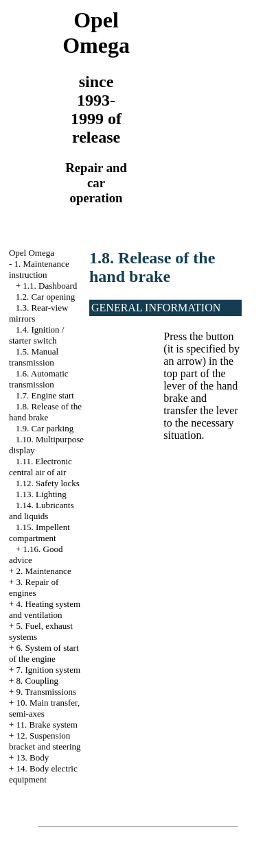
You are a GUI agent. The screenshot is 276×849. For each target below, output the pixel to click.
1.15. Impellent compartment (39, 532)
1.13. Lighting (41, 494)
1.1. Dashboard (50, 285)
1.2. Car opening (46, 296)
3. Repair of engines (33, 587)
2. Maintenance (43, 571)
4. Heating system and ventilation (44, 609)
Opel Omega (31, 253)
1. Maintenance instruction (39, 269)
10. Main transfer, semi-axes (44, 708)
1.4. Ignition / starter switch (37, 335)
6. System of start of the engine (44, 653)
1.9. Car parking (44, 428)
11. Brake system (47, 724)
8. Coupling (37, 680)
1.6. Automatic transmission (39, 379)
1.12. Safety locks (48, 483)
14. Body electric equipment (43, 774)
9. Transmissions (46, 691)
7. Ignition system (48, 670)
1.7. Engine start (45, 395)
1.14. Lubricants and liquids (41, 510)
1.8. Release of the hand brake (45, 411)
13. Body (32, 757)
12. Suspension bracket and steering (45, 741)
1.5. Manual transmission (33, 357)
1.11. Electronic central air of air (40, 466)
